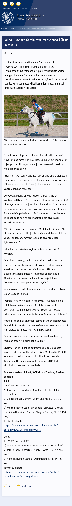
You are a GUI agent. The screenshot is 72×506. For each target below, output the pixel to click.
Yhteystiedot (7, 8)
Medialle (24, 8)
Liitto (9, 486)
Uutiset (13, 29)
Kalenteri (16, 8)
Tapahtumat (24, 486)
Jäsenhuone (33, 8)
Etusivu (4, 29)
